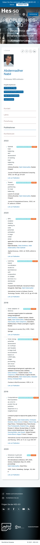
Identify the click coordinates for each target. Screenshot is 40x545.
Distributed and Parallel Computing (13, 91)
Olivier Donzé (18, 422)
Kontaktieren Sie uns (10, 498)
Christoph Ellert (17, 379)
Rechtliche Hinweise (8, 542)
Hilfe (17, 14)
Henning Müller (12, 432)
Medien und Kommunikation (12, 494)
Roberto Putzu (24, 426)
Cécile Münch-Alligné (14, 434)
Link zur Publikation (14, 178)
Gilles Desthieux (23, 245)
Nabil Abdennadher (25, 167)
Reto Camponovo (21, 321)
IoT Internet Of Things (10, 88)
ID (27, 51)
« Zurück (7, 50)
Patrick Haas (32, 422)
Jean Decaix (21, 432)
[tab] (20, 109)
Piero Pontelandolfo (14, 426)
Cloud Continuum (8, 99)
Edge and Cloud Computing (11, 95)
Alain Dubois (11, 321)
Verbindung (33, 14)
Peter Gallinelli (21, 247)
